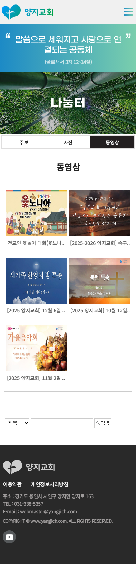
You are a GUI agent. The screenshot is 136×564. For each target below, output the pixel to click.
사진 (68, 142)
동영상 (112, 142)
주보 (23, 142)
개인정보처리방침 (49, 484)
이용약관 (12, 484)
